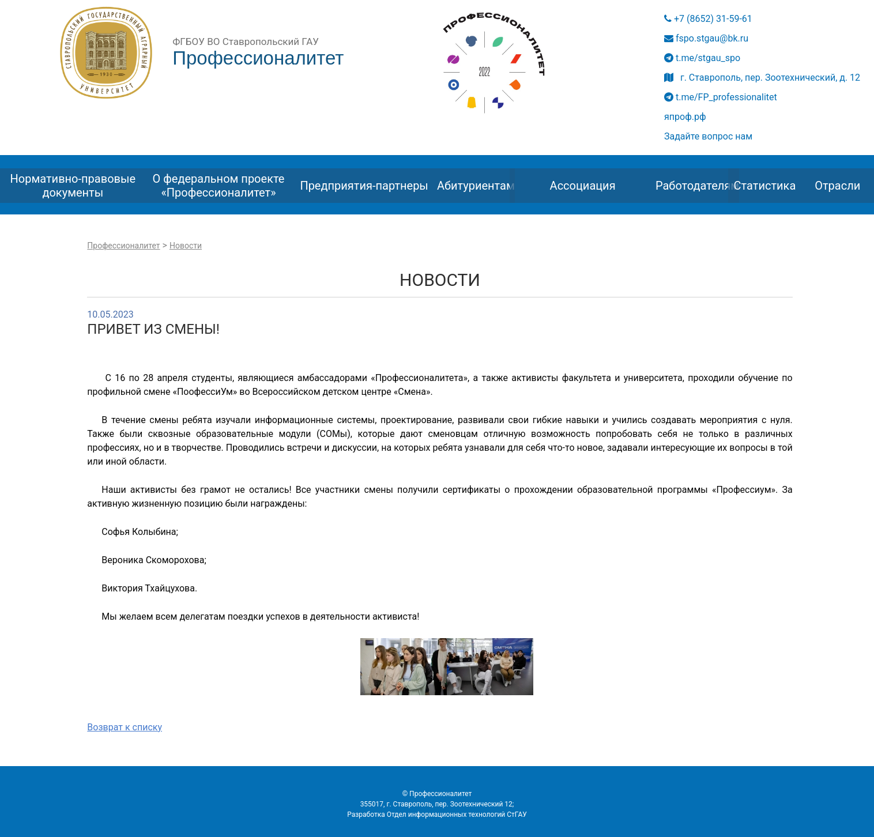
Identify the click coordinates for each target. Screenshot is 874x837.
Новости (185, 245)
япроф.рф (685, 116)
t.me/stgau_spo (702, 57)
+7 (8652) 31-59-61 (708, 18)
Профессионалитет (123, 245)
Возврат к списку (124, 727)
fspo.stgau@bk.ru (706, 38)
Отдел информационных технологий (446, 814)
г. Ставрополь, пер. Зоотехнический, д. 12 (762, 77)
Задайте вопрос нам (708, 136)
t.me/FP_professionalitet (720, 97)
